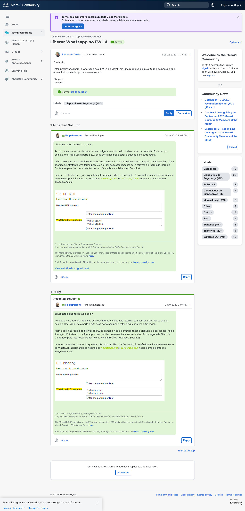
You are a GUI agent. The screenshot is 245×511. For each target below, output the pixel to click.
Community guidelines (167, 494)
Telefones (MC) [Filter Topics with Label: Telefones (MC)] (213, 230)
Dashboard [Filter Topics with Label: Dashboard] (210, 168)
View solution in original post (72, 268)
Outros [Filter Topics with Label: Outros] (208, 212)
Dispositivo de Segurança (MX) (84, 103)
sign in (205, 68)
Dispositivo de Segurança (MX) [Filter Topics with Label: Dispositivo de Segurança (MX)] (213, 176)
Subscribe (184, 113)
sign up (210, 75)
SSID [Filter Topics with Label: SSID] (206, 218)
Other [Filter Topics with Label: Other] (207, 206)
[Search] (186, 5)
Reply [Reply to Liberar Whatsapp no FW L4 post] (169, 113)
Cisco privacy (187, 494)
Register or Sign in (231, 5)
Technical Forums (60, 36)
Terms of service (234, 494)
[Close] (98, 506)
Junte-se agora (73, 26)
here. (91, 256)
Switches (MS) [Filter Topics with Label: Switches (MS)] (212, 224)
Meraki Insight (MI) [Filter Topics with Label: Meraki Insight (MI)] (215, 200)
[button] (190, 54)
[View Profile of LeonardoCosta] (71, 54)
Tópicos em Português (88, 36)
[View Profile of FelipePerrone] (73, 135)
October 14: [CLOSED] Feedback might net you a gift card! (219, 103)
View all (233, 147)
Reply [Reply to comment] (186, 276)
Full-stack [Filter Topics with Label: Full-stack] (209, 184)
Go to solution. (79, 91)
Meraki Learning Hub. (144, 262)
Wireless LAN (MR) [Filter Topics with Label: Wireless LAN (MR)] (215, 236)
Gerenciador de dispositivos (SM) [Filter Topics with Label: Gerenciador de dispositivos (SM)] (214, 192)
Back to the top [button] (186, 450)
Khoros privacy (204, 494)
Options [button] (234, 42)
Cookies (219, 494)
